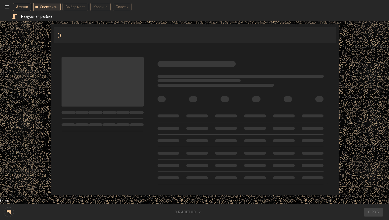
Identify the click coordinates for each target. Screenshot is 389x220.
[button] (7, 7)
